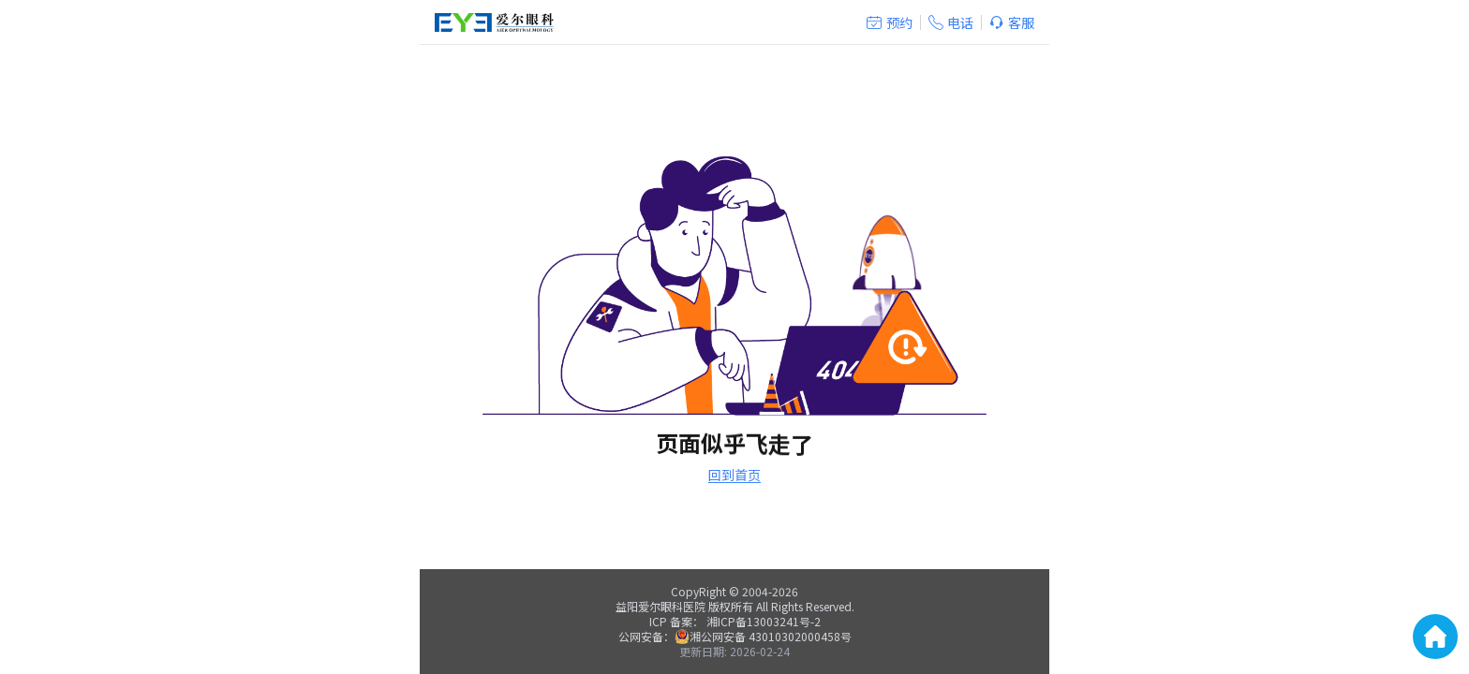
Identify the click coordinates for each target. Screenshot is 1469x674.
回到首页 (734, 474)
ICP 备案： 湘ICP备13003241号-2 (735, 621)
